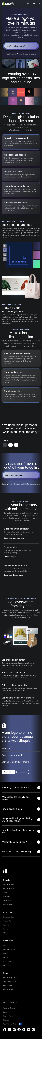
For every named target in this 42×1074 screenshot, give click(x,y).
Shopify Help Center (10, 977)
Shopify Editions (9, 888)
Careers (6, 892)
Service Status (8, 989)
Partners (6, 929)
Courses (6, 957)
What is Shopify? (9, 884)
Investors (6, 896)
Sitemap (6, 1020)
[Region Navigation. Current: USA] (10, 1002)
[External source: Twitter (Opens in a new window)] (9, 1029)
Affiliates (6, 933)
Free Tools (7, 961)
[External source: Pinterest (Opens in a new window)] (33, 1029)
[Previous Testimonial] (5, 445)
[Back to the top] (5, 870)
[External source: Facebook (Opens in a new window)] (4, 1029)
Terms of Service (9, 1008)
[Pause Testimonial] (10, 445)
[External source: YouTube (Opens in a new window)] (14, 1029)
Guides (5, 953)
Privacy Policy (8, 1016)
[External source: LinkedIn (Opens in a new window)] (28, 1029)
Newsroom (7, 900)
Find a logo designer (32, 484)
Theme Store (7, 921)
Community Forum (9, 981)
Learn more (22, 772)
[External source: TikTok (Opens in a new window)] (23, 1029)
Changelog (7, 965)
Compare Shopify (9, 949)
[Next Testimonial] (16, 445)
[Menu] (39, 3)
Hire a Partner (8, 985)
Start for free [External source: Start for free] (31, 3)
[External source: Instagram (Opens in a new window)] (19, 1029)
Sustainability (8, 904)
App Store (6, 925)
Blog (4, 945)
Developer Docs (8, 917)
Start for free (8, 772)
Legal (5, 1012)
